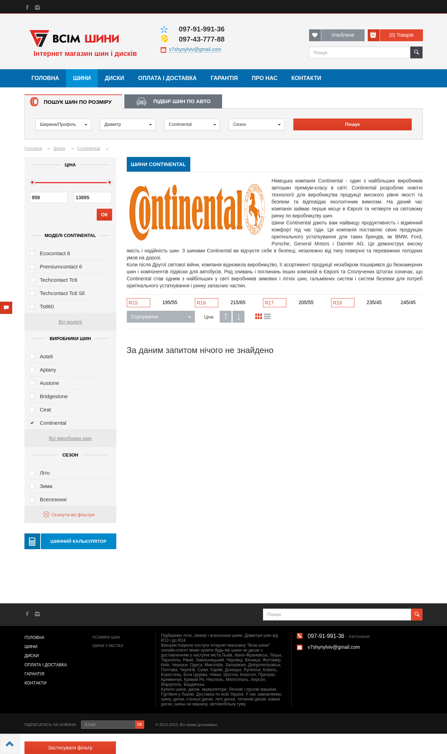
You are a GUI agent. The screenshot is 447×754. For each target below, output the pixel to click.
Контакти (306, 78)
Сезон (257, 124)
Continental (192, 124)
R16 (201, 303)
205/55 (306, 302)
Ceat (45, 409)
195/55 (169, 302)
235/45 (374, 302)
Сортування (161, 316)
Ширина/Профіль (63, 124)
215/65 (238, 302)
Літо (45, 473)
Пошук (352, 124)
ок (139, 724)
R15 (133, 303)
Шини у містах (108, 646)
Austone (49, 383)
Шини (82, 78)
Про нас (264, 78)
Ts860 (47, 306)
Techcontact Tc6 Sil (62, 293)
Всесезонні (53, 499)
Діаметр (128, 124)
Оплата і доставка (167, 78)
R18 (337, 303)
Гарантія (224, 78)
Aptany (48, 370)
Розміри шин (106, 637)
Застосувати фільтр (70, 748)
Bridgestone (54, 396)
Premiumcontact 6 (61, 267)
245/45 (408, 302)
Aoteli (46, 356)
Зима (46, 486)
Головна (45, 78)
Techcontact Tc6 (58, 280)
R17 (269, 303)
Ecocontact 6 (55, 253)
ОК (104, 214)
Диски (114, 78)
